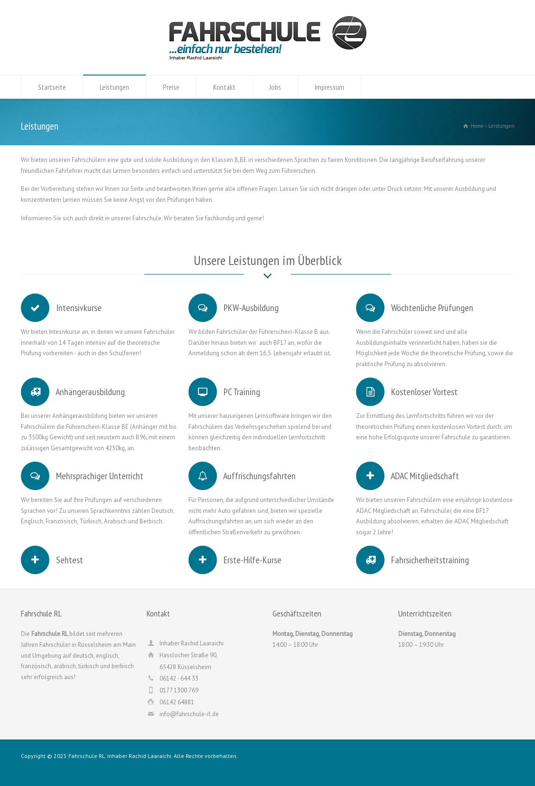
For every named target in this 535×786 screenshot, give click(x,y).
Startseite (52, 87)
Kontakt (224, 87)
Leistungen (114, 87)
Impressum (329, 87)
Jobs (275, 87)
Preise (171, 87)
